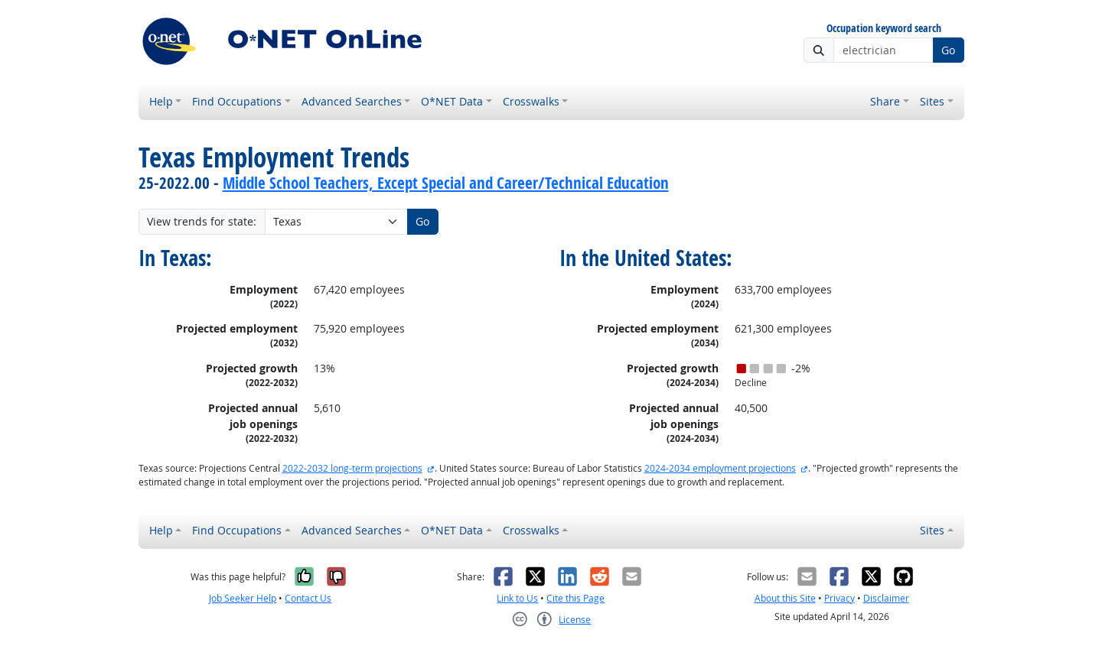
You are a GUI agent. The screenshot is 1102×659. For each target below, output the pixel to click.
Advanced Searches (352, 101)
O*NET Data (452, 101)
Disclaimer (886, 598)
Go (948, 50)
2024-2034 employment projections (720, 468)
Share (885, 101)
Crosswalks (531, 101)
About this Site (785, 598)
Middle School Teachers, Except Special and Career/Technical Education (446, 182)
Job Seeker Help (242, 598)
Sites (932, 101)
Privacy (839, 598)
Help (161, 101)
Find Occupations (237, 101)
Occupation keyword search (883, 28)
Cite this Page (575, 598)
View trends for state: (201, 221)
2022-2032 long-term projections (352, 468)
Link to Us (517, 598)
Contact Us (308, 598)
